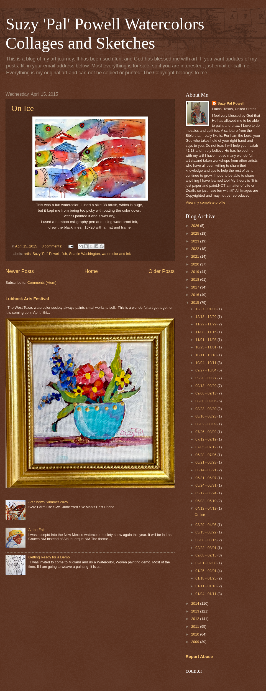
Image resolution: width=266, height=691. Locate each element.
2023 (195, 241)
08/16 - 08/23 (206, 416)
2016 (195, 295)
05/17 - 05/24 (206, 493)
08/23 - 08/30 (206, 409)
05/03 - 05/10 (206, 501)
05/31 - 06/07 (206, 478)
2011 (195, 626)
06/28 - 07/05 (206, 455)
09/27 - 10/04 (206, 370)
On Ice (22, 108)
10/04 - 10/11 (206, 363)
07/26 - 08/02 (206, 432)
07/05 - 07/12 (206, 447)
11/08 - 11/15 (206, 332)
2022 (195, 249)
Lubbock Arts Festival (27, 298)
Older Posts (162, 271)
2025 (195, 233)
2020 (195, 264)
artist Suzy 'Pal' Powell (42, 254)
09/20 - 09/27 (206, 378)
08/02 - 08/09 (206, 424)
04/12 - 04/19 (206, 508)
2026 (195, 226)
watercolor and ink (116, 254)
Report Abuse (199, 656)
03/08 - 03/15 (206, 540)
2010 (195, 634)
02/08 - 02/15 (206, 555)
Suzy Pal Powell (231, 103)
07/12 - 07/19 (206, 439)
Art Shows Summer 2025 (48, 502)
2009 (195, 642)
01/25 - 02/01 (206, 571)
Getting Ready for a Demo (49, 557)
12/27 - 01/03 (206, 309)
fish (64, 254)
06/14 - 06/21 (206, 470)
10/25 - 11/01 (206, 347)
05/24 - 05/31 (206, 485)
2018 (195, 279)
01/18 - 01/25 (206, 578)
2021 (195, 256)
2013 (195, 611)
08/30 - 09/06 (206, 401)
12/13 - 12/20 (206, 317)
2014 (195, 603)
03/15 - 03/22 (206, 532)
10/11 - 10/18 (206, 355)
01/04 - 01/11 (206, 594)
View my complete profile (205, 202)
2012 (195, 619)
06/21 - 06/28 (206, 462)
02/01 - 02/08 (206, 563)
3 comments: (52, 246)
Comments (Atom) (41, 282)
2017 (195, 287)
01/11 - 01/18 (206, 586)
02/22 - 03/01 (206, 548)
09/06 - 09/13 (206, 393)
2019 (195, 272)
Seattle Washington (84, 254)
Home (91, 271)
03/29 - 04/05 (206, 525)
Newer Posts (20, 271)
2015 (195, 302)
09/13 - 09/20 (206, 386)
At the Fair (36, 530)
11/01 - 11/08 (206, 340)
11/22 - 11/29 (206, 324)
